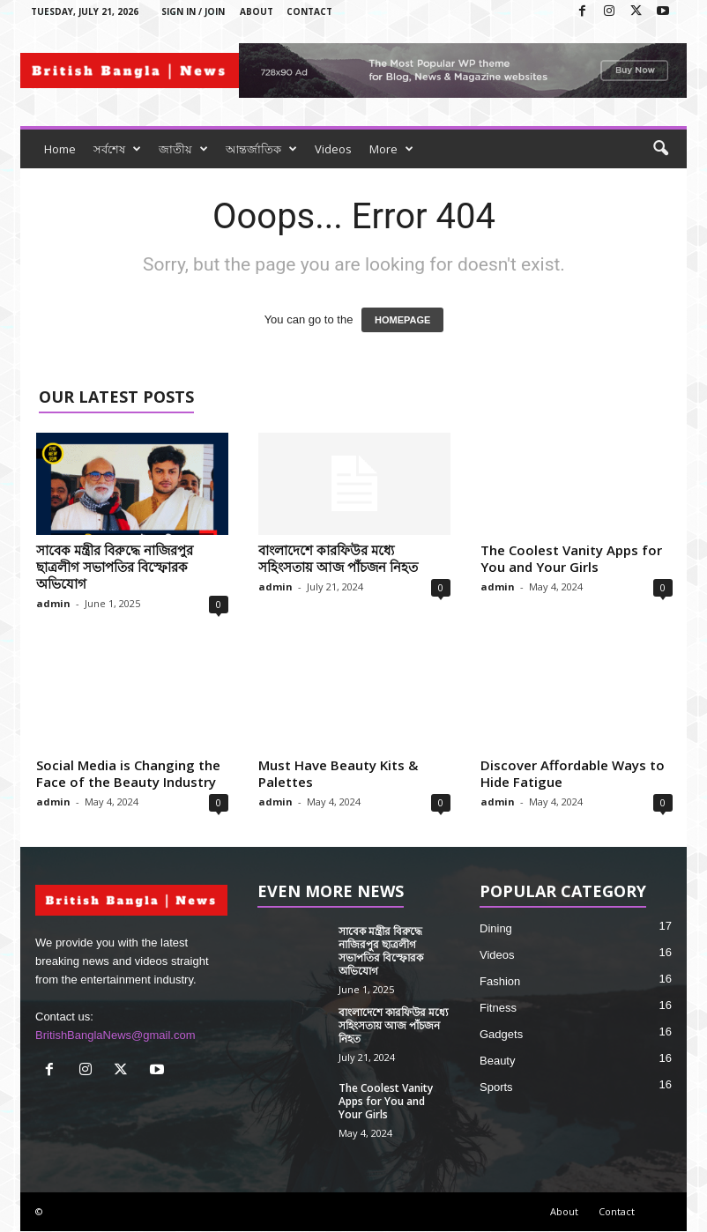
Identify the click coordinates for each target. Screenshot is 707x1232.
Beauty (497, 1060)
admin (53, 603)
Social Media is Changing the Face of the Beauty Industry (128, 773)
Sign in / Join (193, 11)
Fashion (500, 981)
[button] (660, 149)
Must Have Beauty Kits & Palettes (338, 773)
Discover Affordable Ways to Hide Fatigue (572, 773)
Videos (333, 149)
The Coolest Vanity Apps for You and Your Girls (571, 558)
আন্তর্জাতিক (261, 149)
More (391, 149)
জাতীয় (183, 149)
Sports (496, 1087)
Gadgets (501, 1034)
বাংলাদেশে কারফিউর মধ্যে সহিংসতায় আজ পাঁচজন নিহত (338, 558)
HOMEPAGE (402, 320)
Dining (496, 928)
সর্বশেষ (117, 149)
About (256, 11)
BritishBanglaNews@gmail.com (115, 1035)
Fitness (498, 1007)
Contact (309, 11)
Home (60, 149)
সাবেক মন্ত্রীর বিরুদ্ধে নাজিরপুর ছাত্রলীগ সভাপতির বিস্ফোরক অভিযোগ (114, 566)
